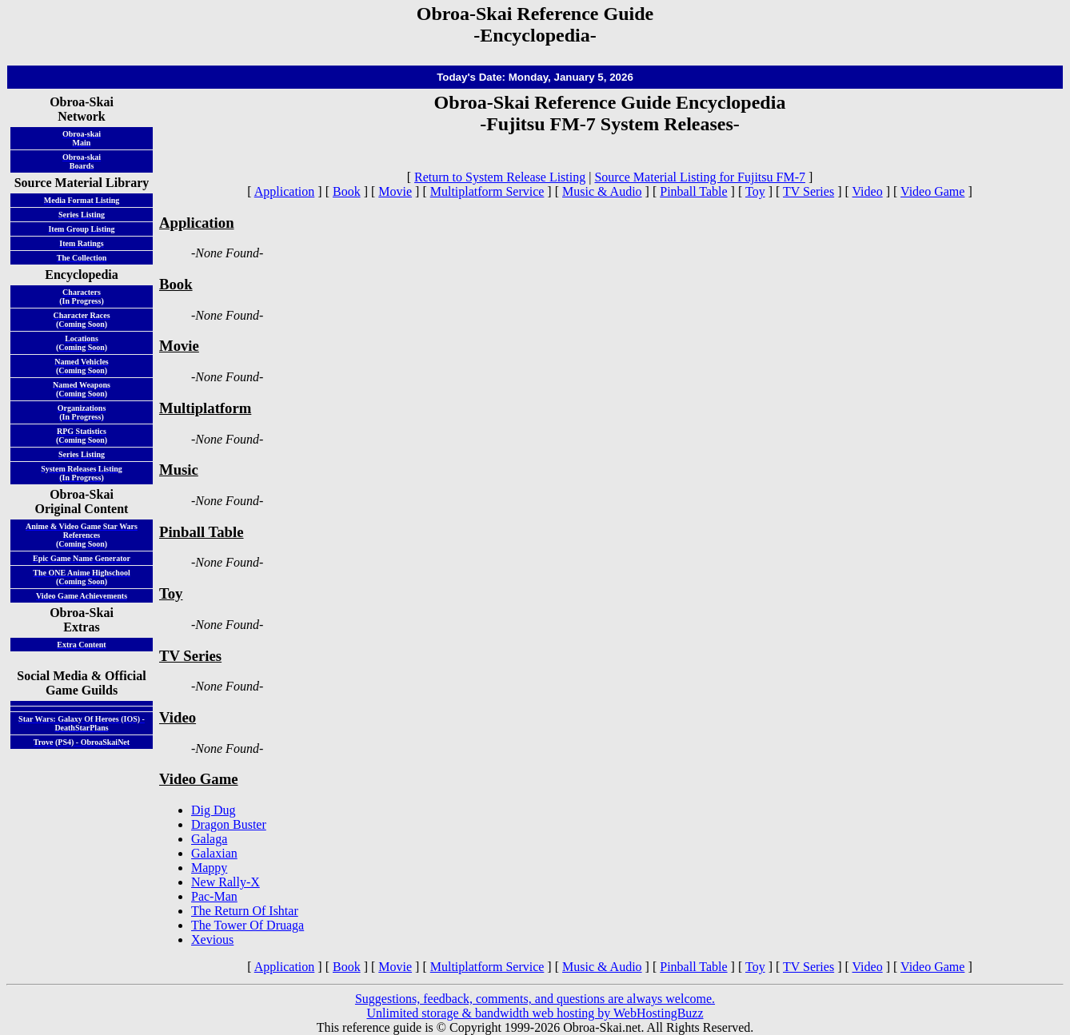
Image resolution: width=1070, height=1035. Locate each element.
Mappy (209, 867)
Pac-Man (214, 896)
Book (347, 191)
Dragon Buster (228, 824)
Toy (755, 191)
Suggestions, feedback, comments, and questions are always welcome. (535, 998)
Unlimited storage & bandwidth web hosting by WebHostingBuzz (534, 1013)
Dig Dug (213, 810)
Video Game (932, 191)
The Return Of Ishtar (244, 911)
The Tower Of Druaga (247, 925)
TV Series (808, 191)
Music (178, 469)
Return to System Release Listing (499, 177)
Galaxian (214, 853)
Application (284, 191)
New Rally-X (225, 882)
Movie (395, 191)
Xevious (212, 939)
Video (867, 191)
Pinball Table (693, 191)
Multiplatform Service (487, 191)
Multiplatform (205, 408)
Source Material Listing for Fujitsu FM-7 (699, 177)
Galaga (209, 839)
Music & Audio (602, 191)
